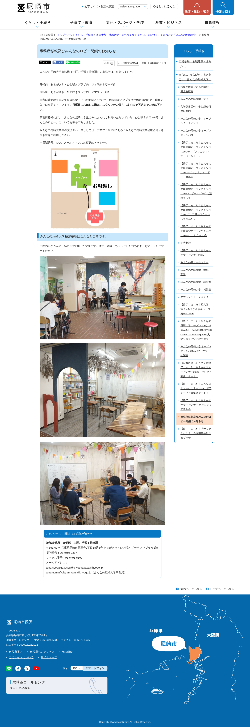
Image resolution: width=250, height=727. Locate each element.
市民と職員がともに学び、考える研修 (196, 89)
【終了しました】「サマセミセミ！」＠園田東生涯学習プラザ (196, 433)
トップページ (65, 34)
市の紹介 (67, 651)
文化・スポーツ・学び (125, 22)
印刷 (106, 63)
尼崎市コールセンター (30, 682)
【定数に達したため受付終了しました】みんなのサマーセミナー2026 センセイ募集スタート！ (196, 370)
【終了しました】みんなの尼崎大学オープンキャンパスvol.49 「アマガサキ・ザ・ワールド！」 (196, 149)
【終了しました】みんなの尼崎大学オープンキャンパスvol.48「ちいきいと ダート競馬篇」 (196, 170)
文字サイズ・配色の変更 (100, 6)
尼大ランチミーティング (195, 297)
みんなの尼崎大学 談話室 (196, 282)
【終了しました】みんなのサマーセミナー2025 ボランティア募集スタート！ (196, 388)
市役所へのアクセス (42, 651)
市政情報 (212, 22)
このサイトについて (21, 657)
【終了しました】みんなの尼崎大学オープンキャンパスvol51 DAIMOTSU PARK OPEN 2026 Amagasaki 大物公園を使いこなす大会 (196, 330)
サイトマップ (49, 657)
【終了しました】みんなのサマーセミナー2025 (196, 252)
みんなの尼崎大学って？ (195, 99)
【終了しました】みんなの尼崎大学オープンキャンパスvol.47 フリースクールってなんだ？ (196, 212)
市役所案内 (16, 651)
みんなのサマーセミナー (195, 262)
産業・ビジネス (168, 22)
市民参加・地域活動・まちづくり (115, 34)
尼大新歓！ (187, 242)
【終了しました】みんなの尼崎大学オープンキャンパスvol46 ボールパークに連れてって (196, 191)
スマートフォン (95, 668)
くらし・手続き (37, 22)
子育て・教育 (81, 22)
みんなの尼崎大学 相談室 (197, 289)
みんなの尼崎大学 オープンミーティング (196, 121)
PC (75, 668)
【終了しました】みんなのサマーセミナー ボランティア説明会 (196, 405)
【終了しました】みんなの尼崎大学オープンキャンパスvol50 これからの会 (196, 231)
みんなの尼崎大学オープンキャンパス (196, 133)
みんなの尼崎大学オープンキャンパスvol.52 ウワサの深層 (196, 351)
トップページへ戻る (222, 588)
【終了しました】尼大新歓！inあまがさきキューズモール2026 (196, 309)
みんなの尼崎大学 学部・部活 (196, 272)
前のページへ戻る (191, 588)
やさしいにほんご (164, 6)
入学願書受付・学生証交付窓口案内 (196, 109)
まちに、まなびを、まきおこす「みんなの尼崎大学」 (168, 34)
